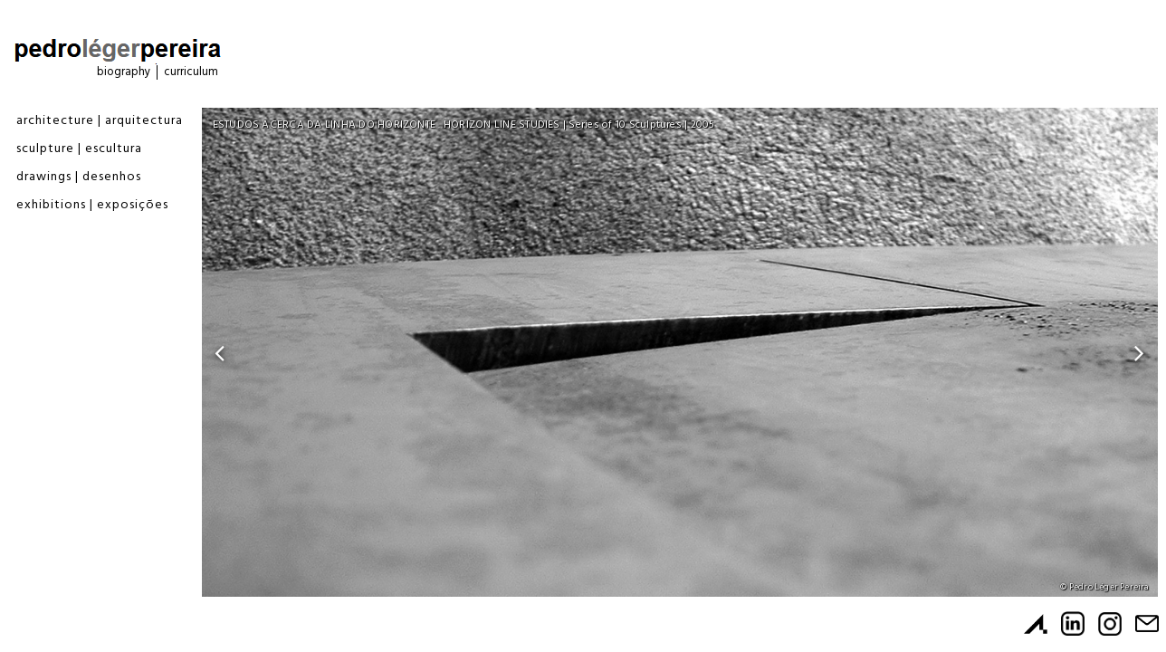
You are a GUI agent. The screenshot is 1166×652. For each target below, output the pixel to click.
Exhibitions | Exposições (92, 205)
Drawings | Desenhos (78, 177)
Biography (123, 72)
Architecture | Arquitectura (99, 120)
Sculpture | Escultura (79, 149)
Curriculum (191, 72)
